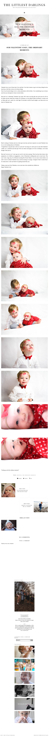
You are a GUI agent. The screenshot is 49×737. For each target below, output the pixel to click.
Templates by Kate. (44, 735)
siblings (19, 475)
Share (19, 478)
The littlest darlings (24, 5)
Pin (30, 478)
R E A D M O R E (24, 630)
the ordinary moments (29, 475)
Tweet (25, 478)
